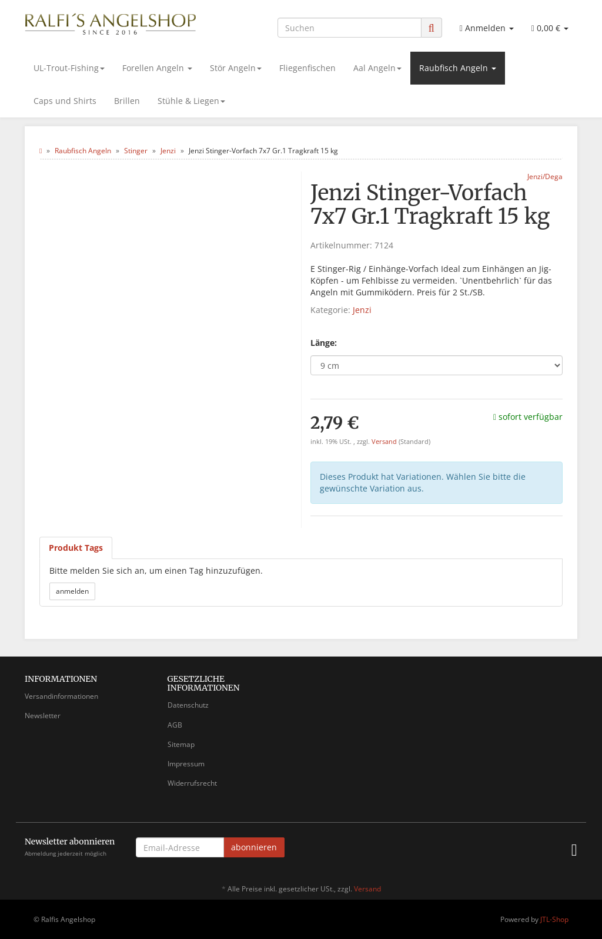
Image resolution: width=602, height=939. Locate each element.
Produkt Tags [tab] (76, 547)
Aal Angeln (377, 67)
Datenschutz (188, 705)
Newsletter (43, 716)
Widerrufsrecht (192, 783)
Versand (385, 441)
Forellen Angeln (157, 67)
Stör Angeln (236, 67)
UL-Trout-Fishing (69, 67)
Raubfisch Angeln (457, 67)
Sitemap (181, 744)
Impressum (186, 764)
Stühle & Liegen (191, 100)
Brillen (127, 100)
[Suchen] (349, 28)
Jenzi (362, 309)
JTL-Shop (554, 919)
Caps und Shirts (65, 100)
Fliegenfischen (307, 67)
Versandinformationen (61, 696)
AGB (175, 725)
